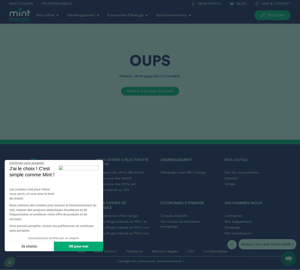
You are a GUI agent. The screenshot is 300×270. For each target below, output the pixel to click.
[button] (9, 262)
